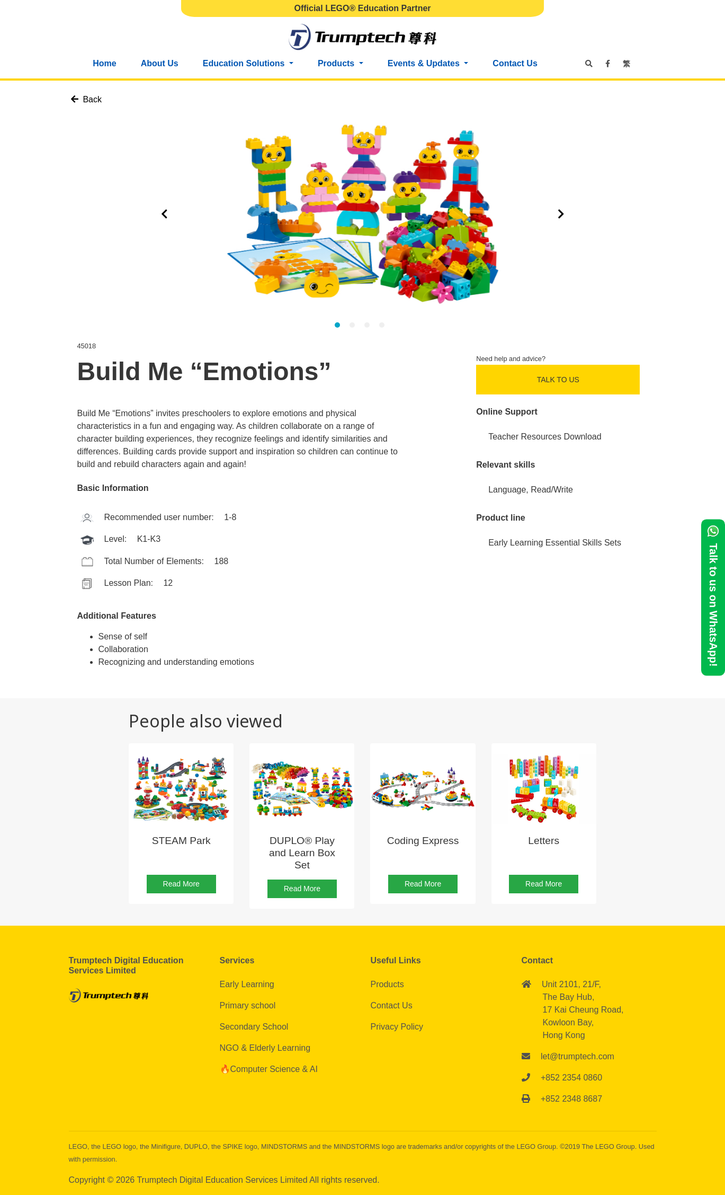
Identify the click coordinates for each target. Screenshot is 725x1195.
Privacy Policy (397, 1026)
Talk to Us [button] (558, 379)
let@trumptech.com (577, 1056)
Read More (181, 884)
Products (387, 984)
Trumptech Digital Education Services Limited (223, 1179)
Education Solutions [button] (245, 63)
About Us (159, 63)
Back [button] (86, 99)
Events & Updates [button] (425, 63)
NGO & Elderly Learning (265, 1047)
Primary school (248, 1005)
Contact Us (515, 63)
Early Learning (247, 984)
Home (104, 63)
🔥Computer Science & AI (269, 1069)
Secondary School (254, 1026)
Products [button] (337, 63)
